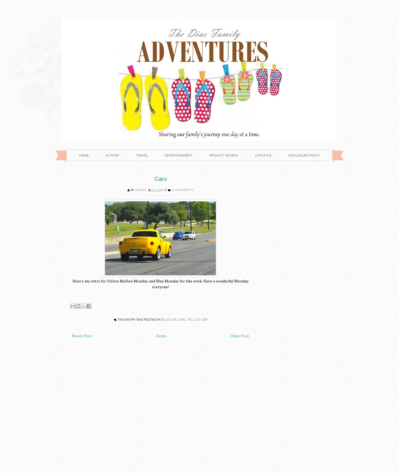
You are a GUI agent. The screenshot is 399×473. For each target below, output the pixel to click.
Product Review (223, 155)
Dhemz (141, 190)
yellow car (197, 320)
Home (84, 155)
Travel (142, 155)
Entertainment (178, 155)
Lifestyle (263, 155)
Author (112, 155)
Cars (160, 178)
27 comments (183, 190)
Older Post (239, 335)
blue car (168, 320)
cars (182, 320)
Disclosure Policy (304, 155)
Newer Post (82, 335)
